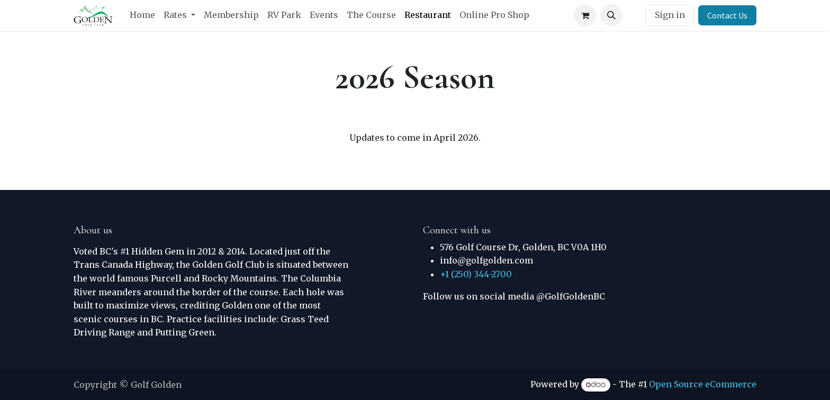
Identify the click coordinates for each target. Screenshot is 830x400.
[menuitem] (142, 15)
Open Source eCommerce (702, 384)
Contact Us (727, 15)
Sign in (670, 15)
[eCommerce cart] (585, 15)
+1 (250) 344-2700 (476, 274)
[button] (611, 15)
